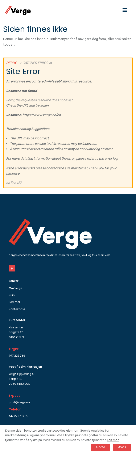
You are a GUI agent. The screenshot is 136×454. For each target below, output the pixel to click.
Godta (100, 447)
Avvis (122, 447)
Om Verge (15, 288)
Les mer (113, 440)
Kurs (12, 295)
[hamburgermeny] (127, 10)
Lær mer (14, 302)
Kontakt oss (17, 309)
